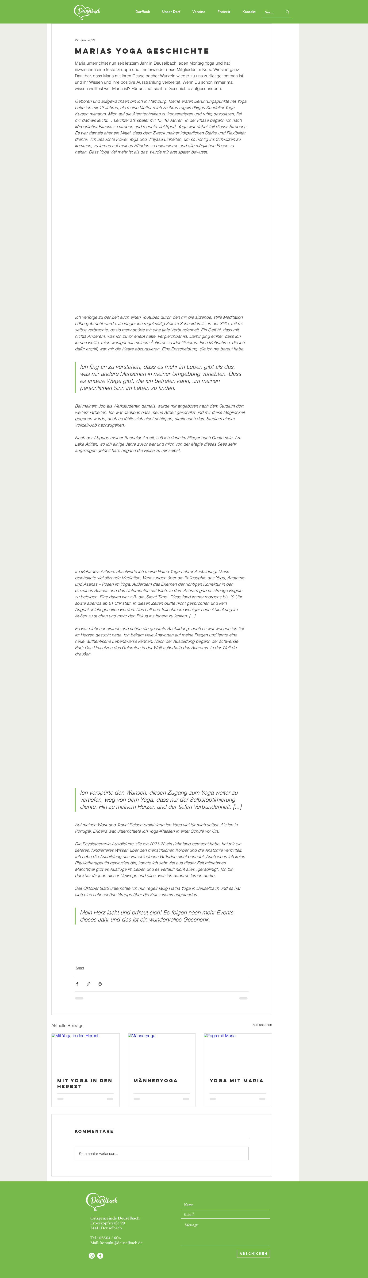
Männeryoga (156, 1080)
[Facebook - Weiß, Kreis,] (100, 1256)
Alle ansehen (262, 1025)
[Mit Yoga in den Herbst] (85, 1053)
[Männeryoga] (162, 1053)
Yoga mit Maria (237, 1080)
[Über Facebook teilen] (77, 984)
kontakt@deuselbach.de (121, 1243)
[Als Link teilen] (88, 984)
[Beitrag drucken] (100, 984)
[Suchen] (270, 12)
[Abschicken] (253, 1254)
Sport (80, 968)
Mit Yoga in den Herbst (85, 1083)
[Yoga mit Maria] (238, 1053)
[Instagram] (92, 1256)
